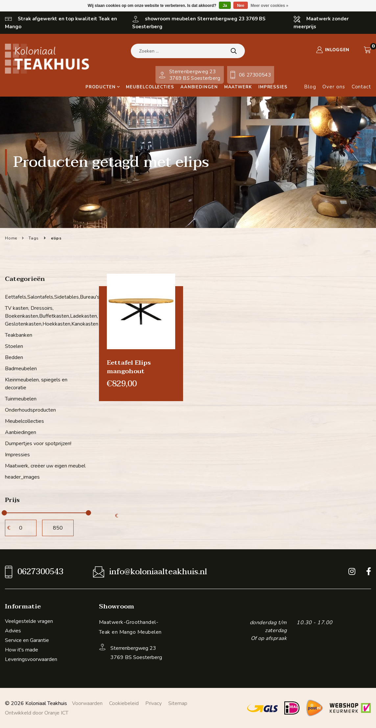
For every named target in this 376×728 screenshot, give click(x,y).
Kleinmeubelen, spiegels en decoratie (36, 383)
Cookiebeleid (124, 703)
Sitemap (177, 703)
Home (11, 238)
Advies (13, 630)
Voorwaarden (87, 703)
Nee (240, 5)
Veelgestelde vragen (29, 621)
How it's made (21, 649)
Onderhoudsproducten (30, 410)
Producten (102, 87)
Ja (225, 5)
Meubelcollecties (150, 87)
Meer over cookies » (270, 5)
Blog (310, 86)
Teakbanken (18, 335)
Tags (34, 238)
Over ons (333, 86)
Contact (361, 86)
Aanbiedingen (199, 87)
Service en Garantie (27, 640)
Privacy (153, 703)
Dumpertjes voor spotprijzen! (38, 443)
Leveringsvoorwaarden (31, 659)
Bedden (14, 357)
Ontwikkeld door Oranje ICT (36, 713)
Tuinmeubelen (20, 398)
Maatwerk (238, 87)
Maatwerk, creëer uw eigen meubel (45, 465)
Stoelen (14, 346)
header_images (22, 477)
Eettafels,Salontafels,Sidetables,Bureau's (47, 297)
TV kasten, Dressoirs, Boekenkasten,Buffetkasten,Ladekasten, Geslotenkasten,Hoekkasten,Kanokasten (47, 316)
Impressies (273, 87)
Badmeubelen (21, 368)
